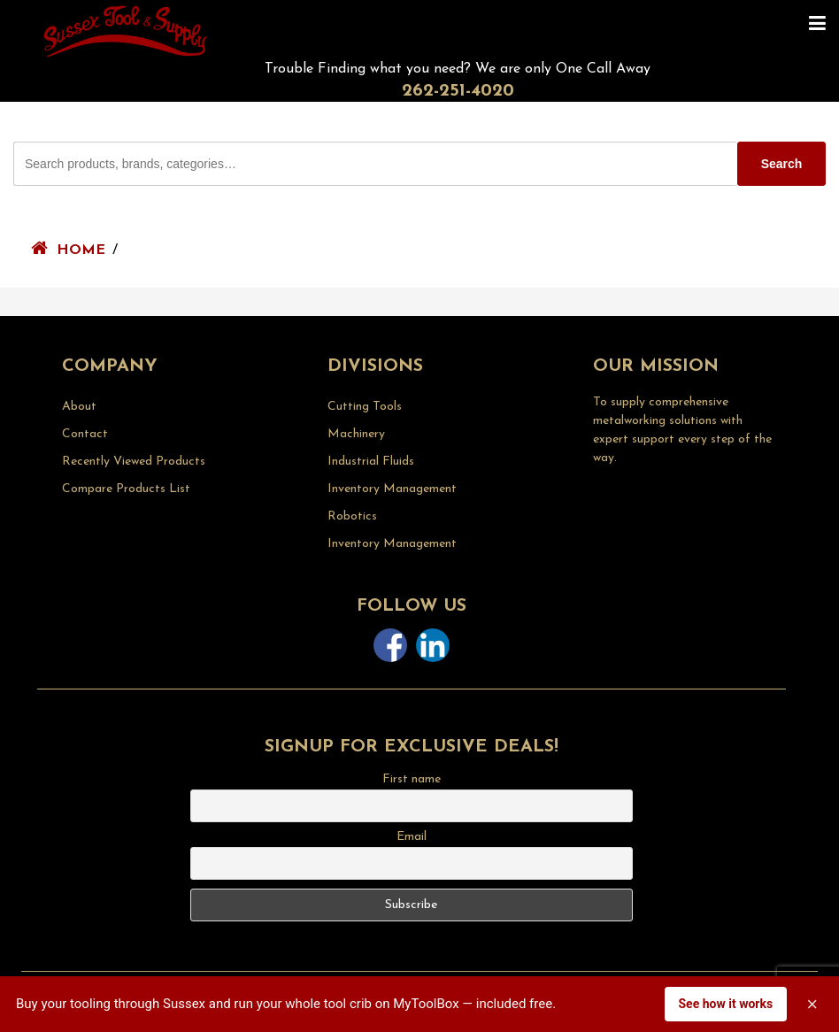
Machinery (356, 434)
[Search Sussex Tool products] (375, 164)
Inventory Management (392, 489)
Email (411, 836)
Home (81, 250)
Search (782, 164)
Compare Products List (126, 489)
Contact (85, 434)
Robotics (352, 516)
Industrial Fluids (370, 461)
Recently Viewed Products (133, 461)
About (79, 406)
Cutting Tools (364, 406)
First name (411, 779)
